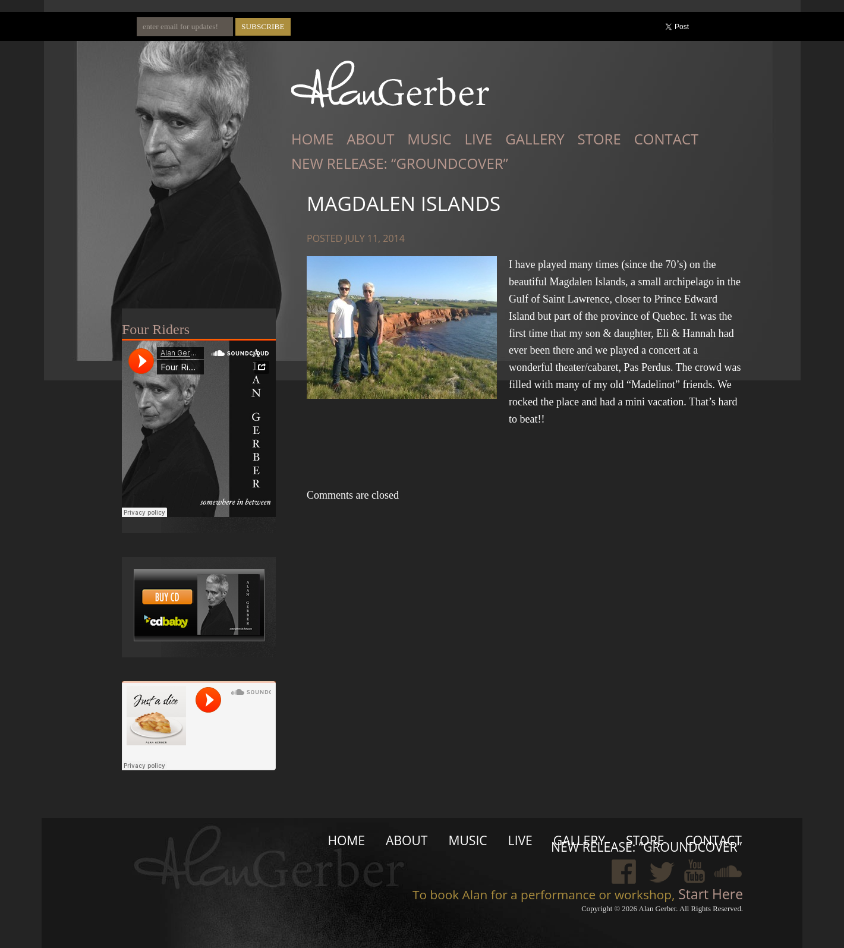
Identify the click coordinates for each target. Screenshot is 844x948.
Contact (666, 139)
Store (599, 139)
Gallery (534, 139)
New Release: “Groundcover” (399, 163)
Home (312, 139)
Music (429, 139)
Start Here (709, 894)
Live (478, 139)
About (370, 139)
